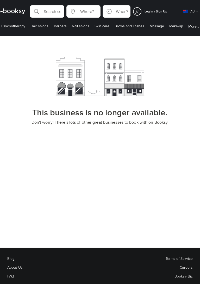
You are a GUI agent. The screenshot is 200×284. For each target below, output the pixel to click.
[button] (47, 11)
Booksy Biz (183, 276)
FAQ (10, 276)
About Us (15, 267)
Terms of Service (179, 258)
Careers (186, 267)
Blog (11, 258)
